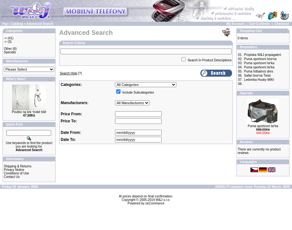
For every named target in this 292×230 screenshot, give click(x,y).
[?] (71, 73)
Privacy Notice (14, 170)
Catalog (17, 24)
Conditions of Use (16, 173)
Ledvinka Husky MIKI (259, 79)
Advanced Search (40, 24)
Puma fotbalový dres (258, 71)
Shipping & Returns (17, 166)
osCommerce (154, 203)
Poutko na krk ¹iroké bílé (29, 112)
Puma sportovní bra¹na (260, 59)
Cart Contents (259, 24)
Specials (10, 52)
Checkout (281, 24)
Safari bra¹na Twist (257, 75)
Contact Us (11, 177)
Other (8, 48)
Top (5, 24)
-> (5, 38)
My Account (235, 24)
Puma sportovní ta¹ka (259, 63)
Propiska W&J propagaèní (262, 55)
